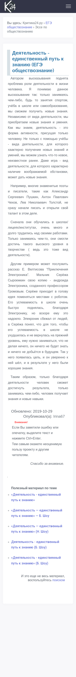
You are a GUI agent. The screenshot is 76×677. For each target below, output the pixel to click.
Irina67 (59, 416)
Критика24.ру (33, 23)
